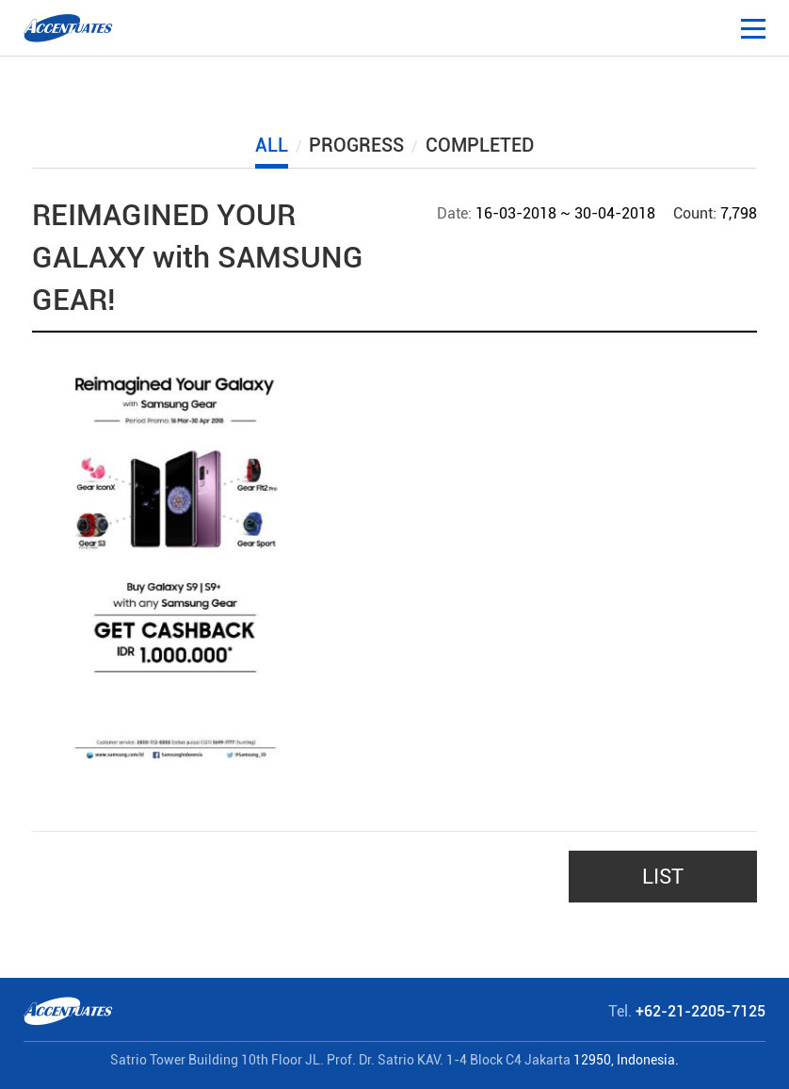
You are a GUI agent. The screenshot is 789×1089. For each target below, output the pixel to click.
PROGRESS (356, 145)
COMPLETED (480, 145)
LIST (663, 876)
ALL (271, 145)
